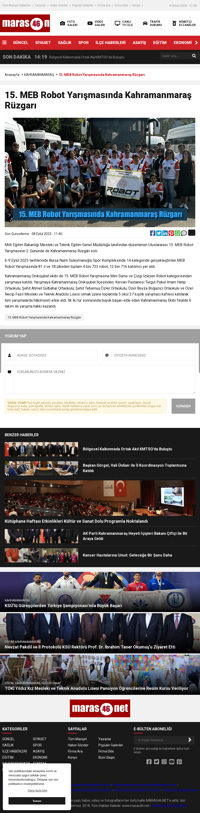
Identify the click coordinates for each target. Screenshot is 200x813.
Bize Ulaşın (106, 757)
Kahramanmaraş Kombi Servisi (137, 790)
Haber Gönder (59, 5)
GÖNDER (183, 406)
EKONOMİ (183, 42)
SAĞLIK (64, 42)
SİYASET (43, 42)
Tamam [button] (36, 801)
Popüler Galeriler (82, 5)
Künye (136, 5)
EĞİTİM (160, 42)
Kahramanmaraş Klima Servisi (88, 790)
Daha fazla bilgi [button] (37, 790)
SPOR (83, 42)
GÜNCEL (20, 42)
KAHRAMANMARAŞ (39, 75)
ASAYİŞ (139, 42)
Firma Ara (104, 5)
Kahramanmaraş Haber (169, 806)
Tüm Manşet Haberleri (16, 5)
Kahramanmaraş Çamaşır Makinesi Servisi (144, 785)
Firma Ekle (121, 5)
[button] (196, 43)
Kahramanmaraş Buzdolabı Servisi (85, 785)
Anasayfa (12, 75)
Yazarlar (40, 5)
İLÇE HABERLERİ (111, 42)
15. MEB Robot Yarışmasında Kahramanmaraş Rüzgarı (44, 317)
